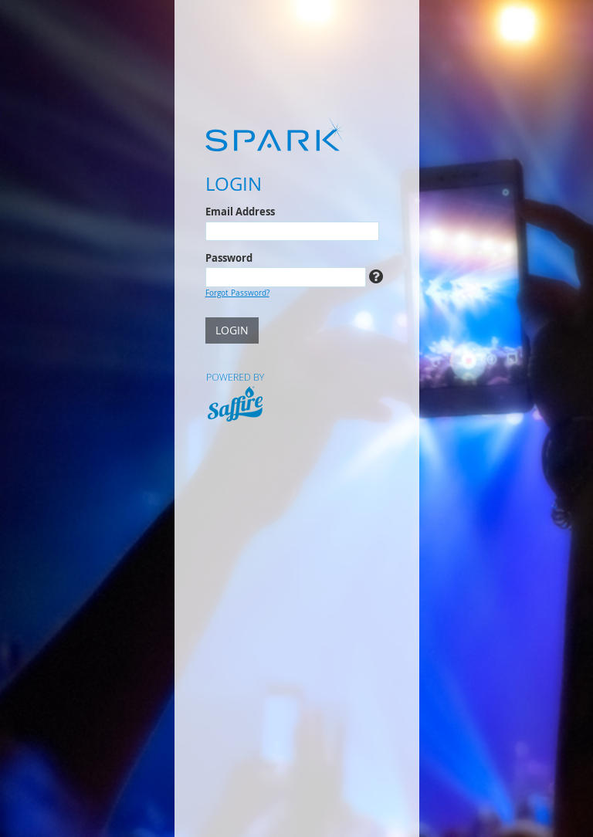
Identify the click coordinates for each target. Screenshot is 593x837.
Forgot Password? (237, 292)
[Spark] (296, 133)
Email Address (240, 212)
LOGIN (232, 330)
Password (228, 258)
